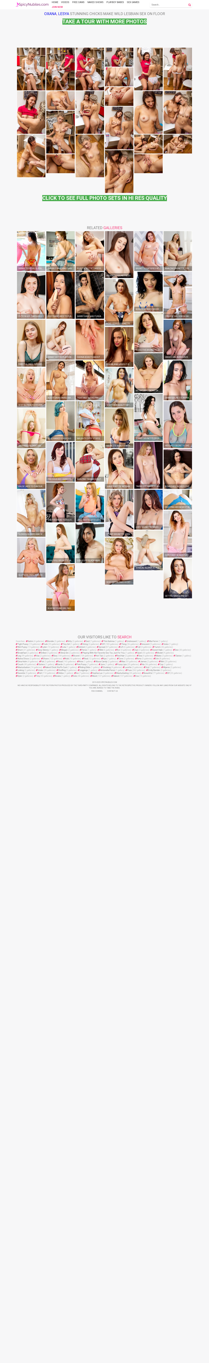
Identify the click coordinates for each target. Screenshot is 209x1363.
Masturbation (24, 1302)
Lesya (63, 14)
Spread (102, 1281)
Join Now (57, 7)
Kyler (20, 1310)
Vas (37, 1290)
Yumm (157, 1281)
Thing (123, 1279)
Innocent (145, 1279)
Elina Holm (22, 1296)
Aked (94, 1310)
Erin (157, 1293)
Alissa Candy (101, 1296)
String (85, 1279)
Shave (46, 1293)
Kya (104, 1293)
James (143, 1296)
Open (139, 1287)
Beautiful (148, 1308)
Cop (161, 1299)
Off (103, 1279)
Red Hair (121, 1290)
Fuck (45, 1279)
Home (55, 2)
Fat (42, 1296)
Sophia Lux (97, 1308)
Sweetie (21, 1308)
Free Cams (78, 2)
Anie (81, 1296)
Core (121, 1293)
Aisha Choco (23, 1293)
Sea (140, 1290)
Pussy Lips (122, 1299)
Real (86, 1293)
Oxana (50, 14)
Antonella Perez (107, 1305)
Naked (116, 1310)
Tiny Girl (66, 1279)
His (143, 1299)
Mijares (166, 1302)
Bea (55, 1290)
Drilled (43, 1287)
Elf (168, 1308)
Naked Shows (95, 2)
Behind (81, 1281)
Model (160, 1287)
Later (44, 1281)
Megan (64, 1284)
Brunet (76, 1290)
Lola (64, 1281)
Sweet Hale (157, 1284)
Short (20, 1284)
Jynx (102, 1299)
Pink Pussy (82, 1299)
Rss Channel (97, 1326)
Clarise (178, 1290)
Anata (58, 1310)
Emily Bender (154, 1305)
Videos (65, 2)
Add (67, 1293)
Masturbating (122, 1308)
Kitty (70, 1276)
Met (162, 1296)
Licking (21, 1305)
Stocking (107, 1302)
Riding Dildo (85, 1302)
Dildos (61, 1308)
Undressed (132, 1276)
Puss (129, 1305)
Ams (139, 1293)
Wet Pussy (22, 1281)
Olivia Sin (64, 1287)
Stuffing (62, 1305)
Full (138, 1281)
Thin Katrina (108, 1276)
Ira (77, 1308)
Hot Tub (99, 1290)
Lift (121, 1281)
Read (60, 1296)
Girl (40, 1308)
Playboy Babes (115, 2)
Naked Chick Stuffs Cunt (56, 1302)
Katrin (30, 1276)
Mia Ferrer (153, 1276)
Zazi (136, 1284)
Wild (101, 1284)
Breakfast (22, 1287)
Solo (75, 1310)
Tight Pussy (23, 1279)
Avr (118, 1284)
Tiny (38, 1310)
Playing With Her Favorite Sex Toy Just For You (103, 1287)
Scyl (147, 1302)
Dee (177, 1284)
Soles (166, 1279)
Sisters (41, 1299)
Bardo (60, 1299)
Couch (20, 1299)
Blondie (50, 1276)
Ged (87, 1276)
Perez (84, 1284)
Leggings (84, 1305)
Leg (19, 1290)
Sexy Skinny (43, 1284)
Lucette (128, 1302)
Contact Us (112, 1326)
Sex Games (133, 2)
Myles (158, 1290)
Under (40, 1305)
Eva (137, 1310)
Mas (123, 1296)
